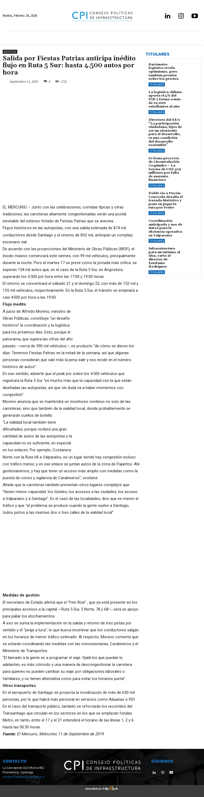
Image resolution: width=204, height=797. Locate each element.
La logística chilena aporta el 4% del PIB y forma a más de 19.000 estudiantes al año (165, 99)
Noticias (10, 52)
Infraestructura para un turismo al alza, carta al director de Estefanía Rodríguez (164, 253)
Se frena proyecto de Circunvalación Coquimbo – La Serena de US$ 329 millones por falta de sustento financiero (164, 166)
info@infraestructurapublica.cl (24, 777)
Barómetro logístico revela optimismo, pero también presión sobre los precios (163, 71)
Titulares (157, 84)
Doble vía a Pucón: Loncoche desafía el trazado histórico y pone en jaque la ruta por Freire (165, 197)
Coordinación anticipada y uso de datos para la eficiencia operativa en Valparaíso (165, 224)
